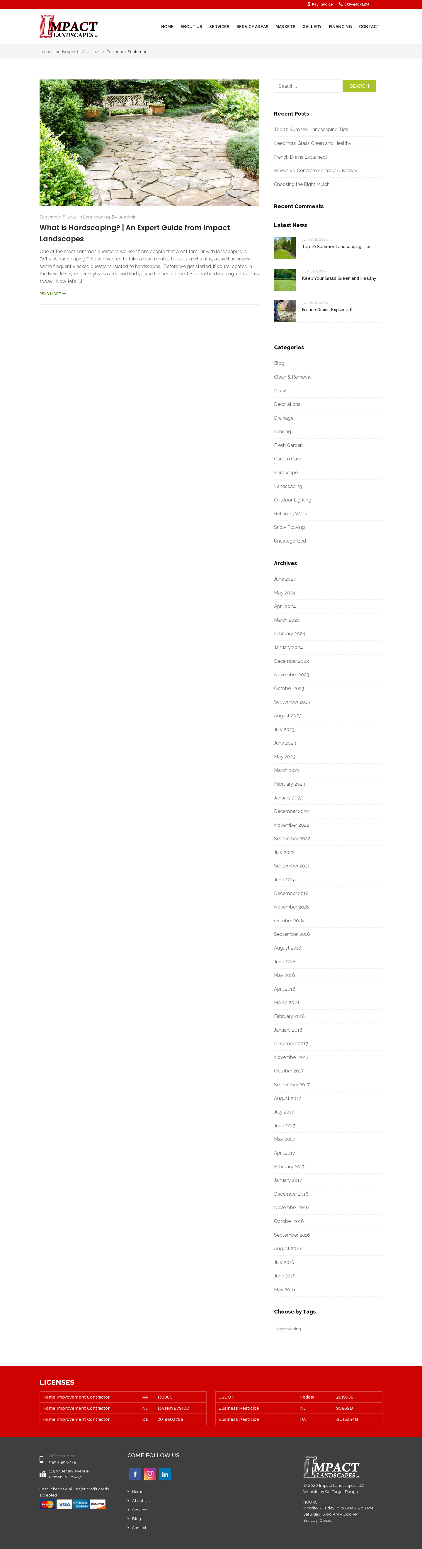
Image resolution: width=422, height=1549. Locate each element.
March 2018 (286, 1002)
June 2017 (284, 1125)
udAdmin (127, 216)
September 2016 (292, 1235)
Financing (340, 26)
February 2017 (289, 1167)
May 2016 (284, 1289)
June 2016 (285, 1276)
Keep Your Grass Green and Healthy (313, 143)
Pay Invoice (322, 4)
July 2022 (284, 852)
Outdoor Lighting (292, 500)
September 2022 (292, 838)
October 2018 (289, 920)
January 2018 (288, 1030)
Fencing (282, 431)
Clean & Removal (293, 377)
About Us (191, 26)
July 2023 (284, 729)
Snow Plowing (289, 527)
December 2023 (291, 661)
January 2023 (288, 798)
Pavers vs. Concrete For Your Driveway (315, 170)
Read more (53, 294)
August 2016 (287, 1248)
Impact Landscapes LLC (63, 51)
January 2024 (288, 647)
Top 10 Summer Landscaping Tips (311, 129)
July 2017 (284, 1112)
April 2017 (284, 1153)
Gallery (312, 26)
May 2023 (284, 757)
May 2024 (285, 593)
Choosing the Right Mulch (302, 184)
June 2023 (285, 743)
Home (167, 26)
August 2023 (288, 715)
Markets (285, 26)
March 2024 (287, 620)
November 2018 (291, 907)
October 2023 (289, 688)
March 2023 (287, 770)
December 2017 (291, 1043)
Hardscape (286, 472)
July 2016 (284, 1262)
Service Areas (252, 26)
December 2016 (291, 1194)
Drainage (283, 418)
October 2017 (289, 1071)
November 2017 (291, 1057)
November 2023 (291, 674)
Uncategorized (290, 541)
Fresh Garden (288, 445)
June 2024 (285, 579)
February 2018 (289, 1016)
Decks (280, 391)
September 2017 (292, 1084)
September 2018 (292, 934)
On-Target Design (341, 1491)
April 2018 (284, 989)
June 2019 (285, 879)
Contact (369, 26)
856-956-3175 (356, 4)
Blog (279, 363)
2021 (95, 51)
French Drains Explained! (300, 157)
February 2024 (289, 633)
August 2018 (287, 948)
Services (219, 26)
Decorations (287, 404)
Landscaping (96, 216)
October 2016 (289, 1221)
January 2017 (288, 1180)
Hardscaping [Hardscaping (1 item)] (289, 1328)
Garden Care (287, 459)
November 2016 (291, 1207)
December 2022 (291, 811)
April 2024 (285, 606)
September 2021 (292, 866)
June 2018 (285, 962)
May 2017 (284, 1139)
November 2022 (291, 825)
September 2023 (292, 702)
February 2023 (289, 784)
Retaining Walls (290, 513)
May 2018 (284, 975)
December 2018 (291, 893)
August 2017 (287, 1098)
